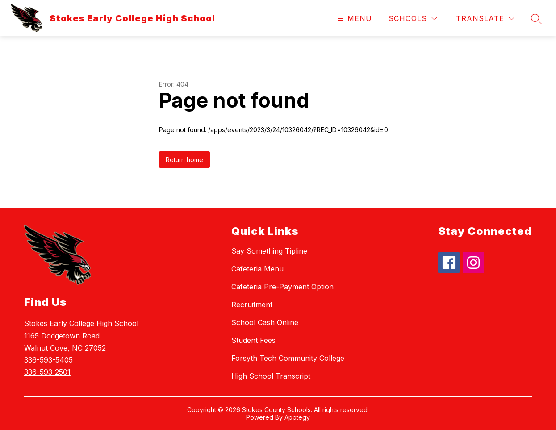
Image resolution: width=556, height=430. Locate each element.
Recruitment (251, 304)
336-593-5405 (48, 359)
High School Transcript (270, 376)
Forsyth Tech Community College (287, 358)
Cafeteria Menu (257, 268)
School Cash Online (264, 322)
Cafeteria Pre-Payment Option (282, 286)
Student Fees (253, 340)
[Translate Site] (485, 18)
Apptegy (297, 417)
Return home (184, 159)
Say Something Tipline (269, 250)
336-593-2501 (47, 371)
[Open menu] (353, 18)
